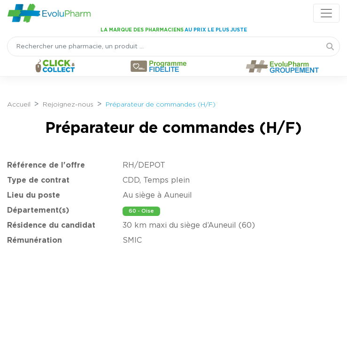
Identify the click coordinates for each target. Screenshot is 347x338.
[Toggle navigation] (326, 13)
